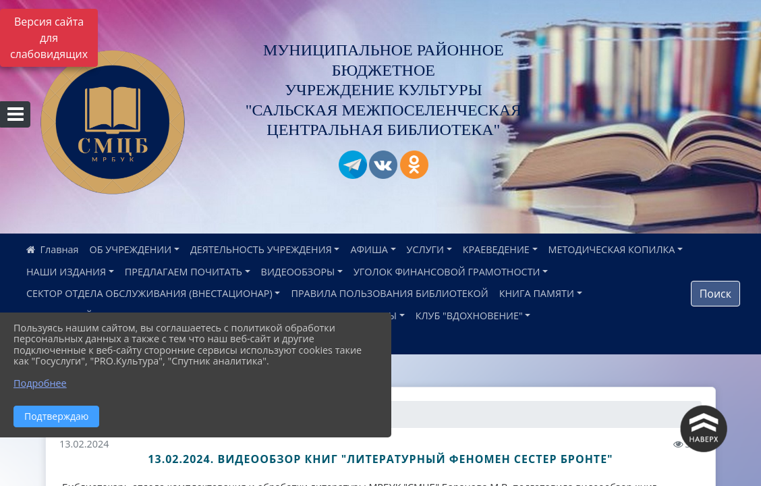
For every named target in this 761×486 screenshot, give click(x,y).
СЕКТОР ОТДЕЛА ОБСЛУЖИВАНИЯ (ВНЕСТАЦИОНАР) (149, 293)
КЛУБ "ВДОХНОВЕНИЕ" (469, 315)
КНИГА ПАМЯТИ (536, 293)
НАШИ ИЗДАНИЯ (66, 271)
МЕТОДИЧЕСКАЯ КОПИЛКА (611, 249)
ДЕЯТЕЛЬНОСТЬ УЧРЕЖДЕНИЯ (261, 249)
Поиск (715, 293)
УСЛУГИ (425, 249)
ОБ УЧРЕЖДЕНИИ (131, 249)
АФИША (368, 249)
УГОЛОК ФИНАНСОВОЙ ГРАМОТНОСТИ (447, 271)
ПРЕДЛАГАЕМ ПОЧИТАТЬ (183, 271)
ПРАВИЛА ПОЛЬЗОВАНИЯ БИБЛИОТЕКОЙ (389, 293)
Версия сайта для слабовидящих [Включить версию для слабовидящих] (49, 37)
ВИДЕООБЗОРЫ (298, 271)
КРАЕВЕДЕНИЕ (496, 249)
